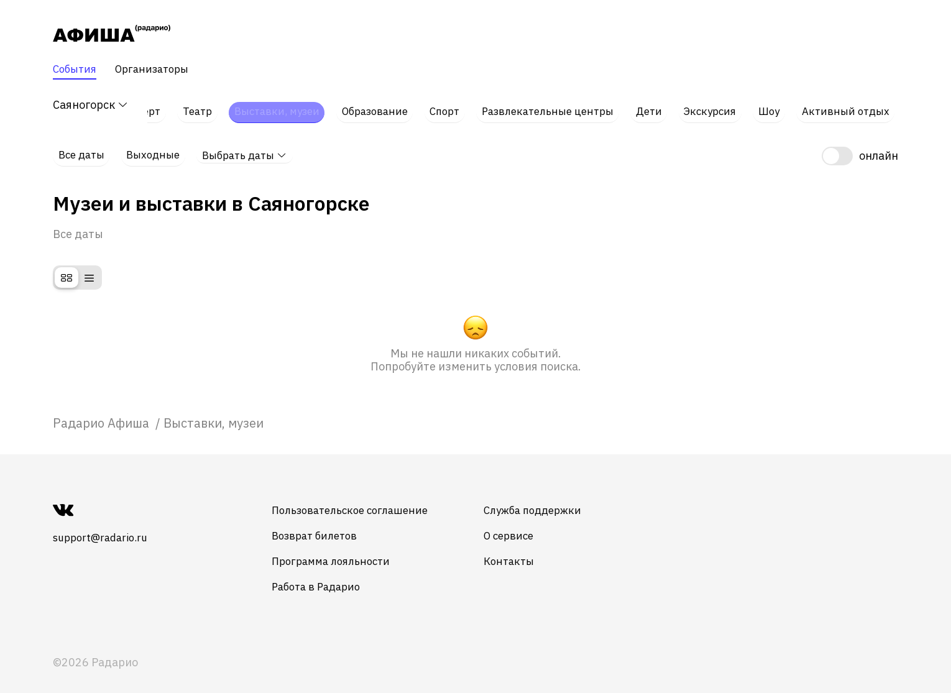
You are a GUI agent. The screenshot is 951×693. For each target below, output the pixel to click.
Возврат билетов (327, 523)
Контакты (531, 548)
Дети (657, 105)
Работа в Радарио (328, 574)
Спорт (446, 105)
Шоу (776, 105)
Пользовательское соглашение (364, 497)
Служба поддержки (556, 497)
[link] (102, 410)
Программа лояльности (343, 548)
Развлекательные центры (553, 105)
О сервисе (531, 523)
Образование (375, 105)
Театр (193, 105)
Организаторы (159, 69)
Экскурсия (717, 105)
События (76, 69)
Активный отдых (852, 105)
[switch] (860, 144)
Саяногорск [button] (91, 105)
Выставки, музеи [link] (213, 410)
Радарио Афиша (102, 410)
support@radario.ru (104, 524)
